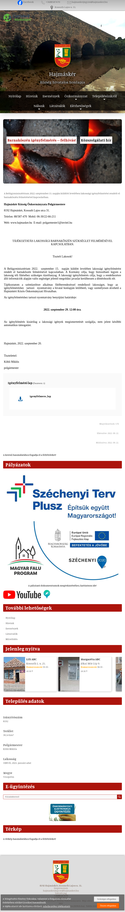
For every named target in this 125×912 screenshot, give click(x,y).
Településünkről (104, 96)
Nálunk (39, 106)
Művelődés (12, 639)
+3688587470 (50, 1)
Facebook (26, 1)
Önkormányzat (76, 96)
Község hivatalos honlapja (62, 82)
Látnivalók (57, 106)
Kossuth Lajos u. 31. (62, 7)
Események (51, 96)
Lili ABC (31, 659)
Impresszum (61, 888)
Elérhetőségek (80, 106)
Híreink (32, 96)
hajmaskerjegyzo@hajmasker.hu (87, 1)
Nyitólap (14, 96)
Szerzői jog (61, 893)
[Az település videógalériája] (26, 598)
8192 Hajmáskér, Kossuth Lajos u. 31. (61, 885)
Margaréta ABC (90, 659)
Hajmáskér (62, 74)
